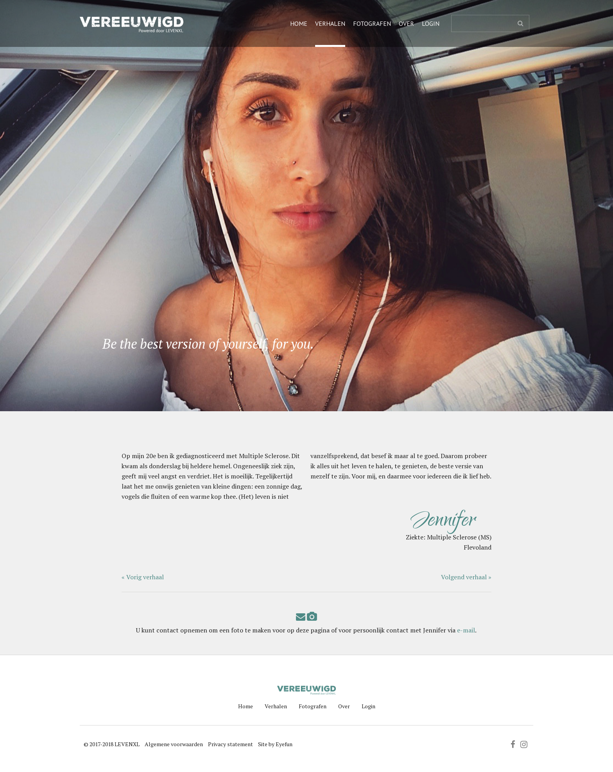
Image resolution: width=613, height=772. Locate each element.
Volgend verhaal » (466, 577)
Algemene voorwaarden (174, 744)
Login (430, 23)
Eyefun (284, 744)
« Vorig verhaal (143, 577)
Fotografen (372, 23)
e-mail (466, 630)
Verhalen (330, 23)
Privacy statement (230, 744)
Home (298, 23)
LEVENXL (127, 744)
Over (406, 23)
